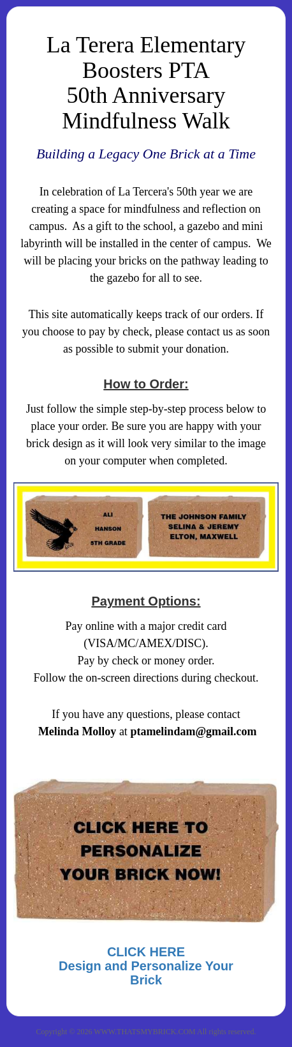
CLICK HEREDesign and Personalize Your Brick (146, 966)
